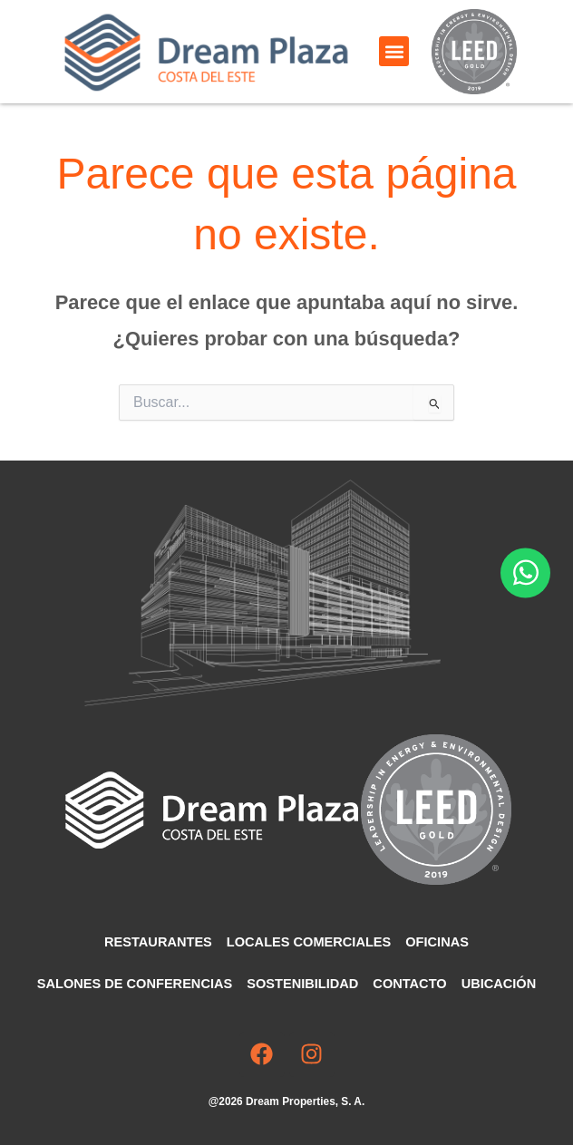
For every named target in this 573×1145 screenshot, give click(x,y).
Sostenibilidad (302, 983)
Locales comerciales (309, 942)
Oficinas (437, 942)
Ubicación (499, 983)
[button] (394, 51)
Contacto (409, 983)
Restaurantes (158, 942)
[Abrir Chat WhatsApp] (525, 572)
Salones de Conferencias (134, 983)
